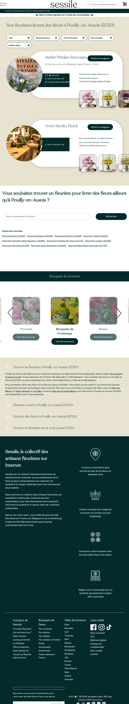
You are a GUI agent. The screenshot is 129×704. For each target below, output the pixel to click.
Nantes (68, 643)
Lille (66, 657)
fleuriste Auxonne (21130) (15, 245)
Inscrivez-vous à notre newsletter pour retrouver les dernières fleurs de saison (34, 695)
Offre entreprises (21, 647)
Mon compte (96, 650)
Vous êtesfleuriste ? (3, 4)
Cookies (94, 654)
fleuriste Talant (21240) (95, 236)
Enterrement (44, 650)
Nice (67, 639)
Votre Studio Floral (61, 126)
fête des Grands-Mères (64, 391)
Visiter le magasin (100, 58)
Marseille (69, 628)
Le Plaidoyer (19, 643)
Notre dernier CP (21, 650)
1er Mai (37, 391)
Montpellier (70, 646)
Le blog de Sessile (21, 640)
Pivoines (26, 329)
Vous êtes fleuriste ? (22, 629)
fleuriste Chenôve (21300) (68, 236)
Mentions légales (98, 640)
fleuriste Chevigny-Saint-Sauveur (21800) (23, 241)
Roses (103, 329)
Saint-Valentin (23, 391)
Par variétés (44, 636)
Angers (68, 676)
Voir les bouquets (26, 337)
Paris (67, 624)
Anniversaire (45, 647)
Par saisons (44, 632)
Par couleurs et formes (49, 640)
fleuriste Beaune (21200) (40, 236)
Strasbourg (70, 650)
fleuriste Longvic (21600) (98, 241)
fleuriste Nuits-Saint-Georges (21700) (87, 245)
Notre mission (19, 636)
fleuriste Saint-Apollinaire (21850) (48, 245)
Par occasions (45, 629)
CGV (92, 636)
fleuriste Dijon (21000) (13, 236)
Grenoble (69, 679)
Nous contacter (97, 633)
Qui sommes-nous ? (22, 632)
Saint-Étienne (71, 668)
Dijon (67, 672)
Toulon (68, 665)
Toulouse (69, 635)
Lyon (67, 632)
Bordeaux (69, 654)
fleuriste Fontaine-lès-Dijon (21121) (65, 241)
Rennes (68, 661)
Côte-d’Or (89, 374)
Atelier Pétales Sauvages (66, 57)
